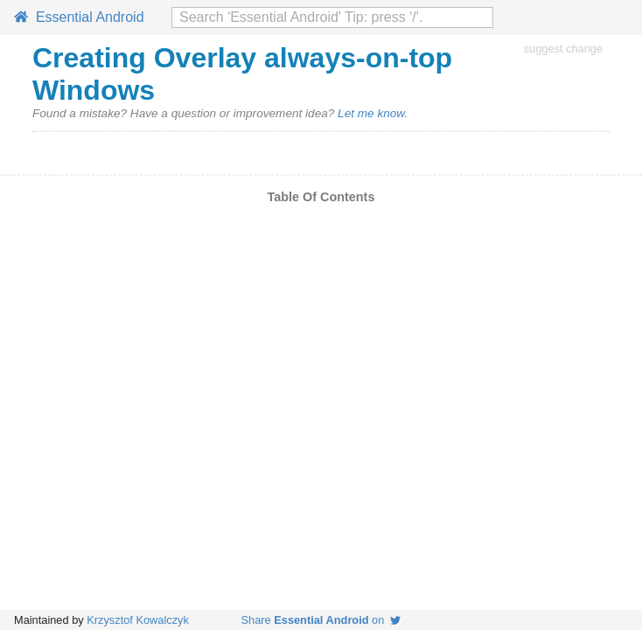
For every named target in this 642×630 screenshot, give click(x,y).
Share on (321, 619)
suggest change (563, 48)
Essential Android (79, 17)
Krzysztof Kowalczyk (138, 619)
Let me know (371, 113)
